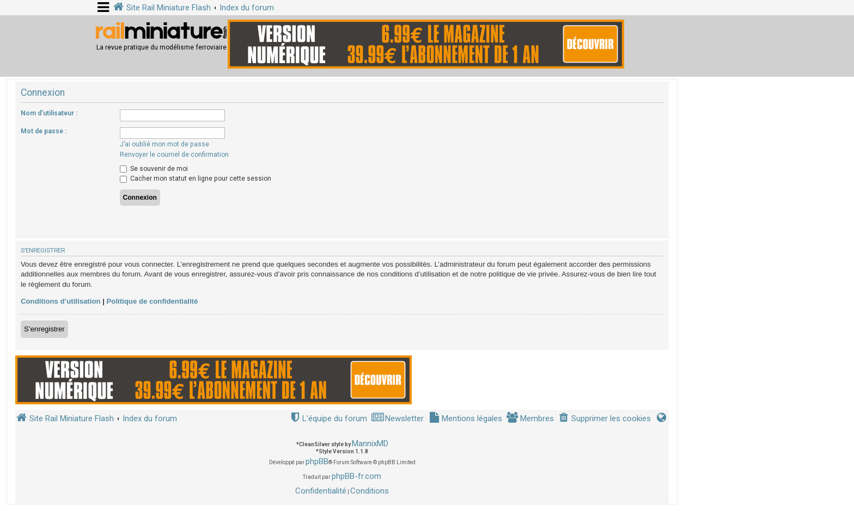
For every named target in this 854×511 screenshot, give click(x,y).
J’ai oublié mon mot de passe (164, 144)
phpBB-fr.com (356, 476)
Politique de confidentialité (152, 301)
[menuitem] (604, 418)
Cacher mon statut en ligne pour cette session (195, 178)
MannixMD (370, 443)
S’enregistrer (44, 329)
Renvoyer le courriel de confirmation (174, 154)
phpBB (317, 461)
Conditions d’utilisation (61, 301)
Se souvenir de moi (154, 169)
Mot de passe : (43, 131)
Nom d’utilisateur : (49, 113)
